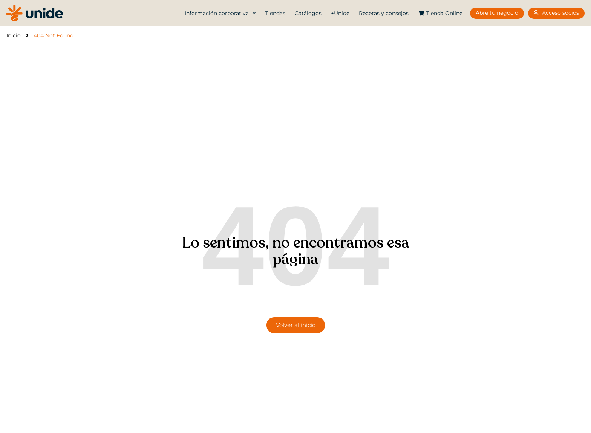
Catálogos (308, 13)
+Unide (340, 13)
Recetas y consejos (384, 13)
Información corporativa (220, 13)
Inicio (13, 35)
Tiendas (275, 13)
